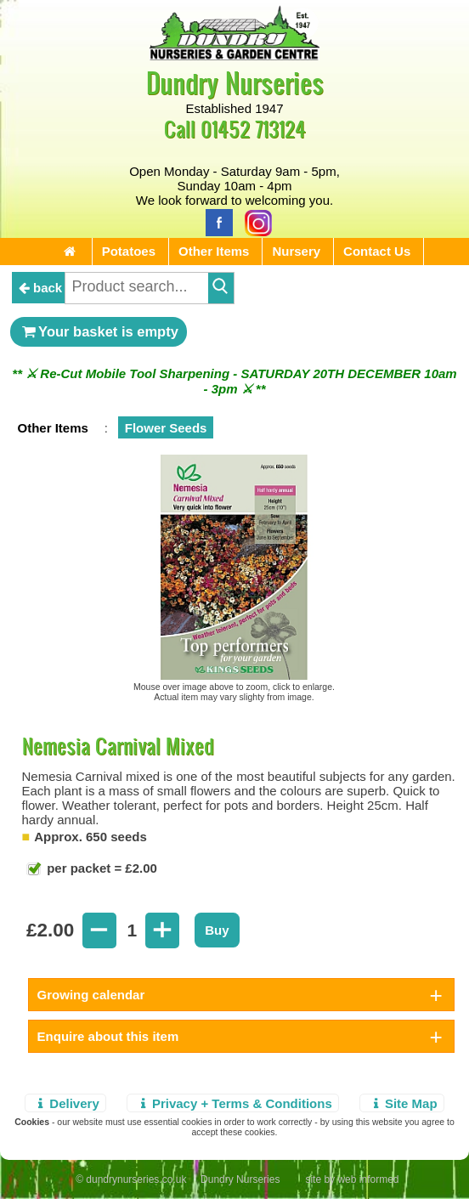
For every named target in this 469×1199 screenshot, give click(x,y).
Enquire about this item (108, 1036)
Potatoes (128, 251)
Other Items (213, 251)
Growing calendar (91, 994)
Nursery (296, 251)
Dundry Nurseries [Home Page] (235, 82)
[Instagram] (254, 221)
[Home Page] (234, 55)
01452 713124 (253, 129)
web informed (367, 1179)
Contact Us (376, 251)
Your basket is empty (98, 331)
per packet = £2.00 (100, 868)
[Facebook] (215, 221)
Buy (217, 930)
